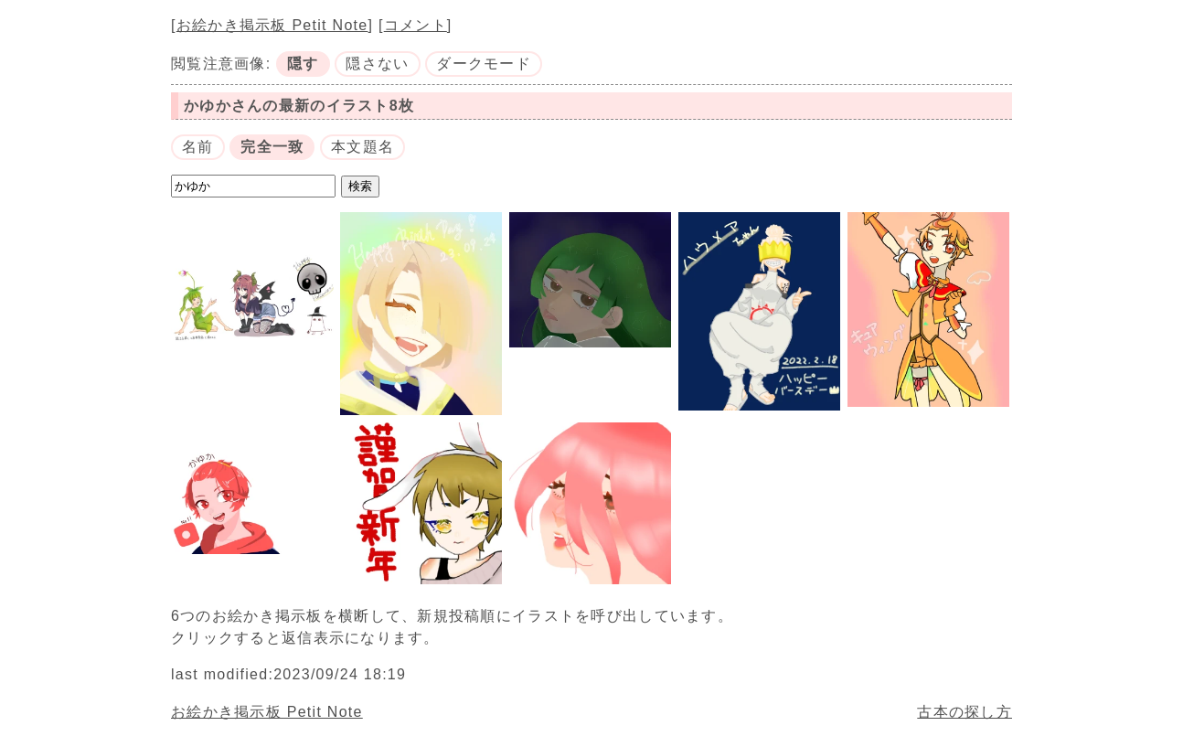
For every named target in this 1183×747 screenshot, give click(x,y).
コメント (415, 25)
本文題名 (362, 147)
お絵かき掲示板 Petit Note (272, 25)
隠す (303, 63)
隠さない (377, 63)
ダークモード (483, 63)
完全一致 (272, 147)
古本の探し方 (964, 712)
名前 (198, 147)
